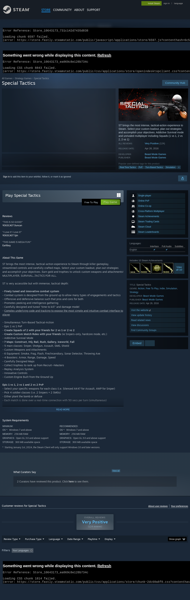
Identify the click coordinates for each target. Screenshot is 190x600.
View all (115, 475)
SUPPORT (93, 10)
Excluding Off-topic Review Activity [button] (58, 560)
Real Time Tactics (128, 172)
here (71, 485)
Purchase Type (33, 548)
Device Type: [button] (9, 565)
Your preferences (179, 510)
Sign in (6, 181)
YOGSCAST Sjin (10, 239)
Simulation (170, 172)
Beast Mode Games (155, 158)
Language (54, 548)
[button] (14, 560)
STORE (45, 10)
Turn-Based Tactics (154, 172)
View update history (141, 319)
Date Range (73, 548)
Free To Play (152, 292)
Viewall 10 (179, 273)
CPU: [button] (163, 560)
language (178, 3)
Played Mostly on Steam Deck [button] (113, 560)
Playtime (92, 548)
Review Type (11, 548)
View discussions (140, 329)
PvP (140, 172)
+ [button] (178, 172)
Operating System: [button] (144, 560)
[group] (95, 562)
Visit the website (141, 314)
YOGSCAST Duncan (12, 229)
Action (141, 292)
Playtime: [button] (86, 560)
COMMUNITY (62, 10)
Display (109, 548)
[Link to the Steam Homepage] (19, 12)
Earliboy (6, 249)
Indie (162, 292)
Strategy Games (23, 82)
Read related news (141, 324)
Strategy (134, 296)
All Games (7, 82)
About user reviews (158, 510)
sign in (166, 3)
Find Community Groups (143, 334)
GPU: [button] (176, 560)
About (79, 10)
